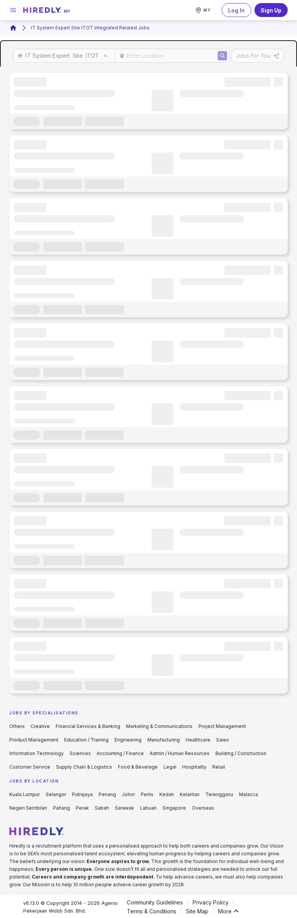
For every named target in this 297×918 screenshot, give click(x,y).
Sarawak (124, 808)
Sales (222, 740)
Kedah (166, 794)
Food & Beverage (138, 767)
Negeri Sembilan (28, 808)
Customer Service (29, 767)
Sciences (80, 753)
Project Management (222, 726)
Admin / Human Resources (180, 753)
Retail (218, 767)
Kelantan (190, 794)
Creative (40, 726)
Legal (170, 767)
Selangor (56, 794)
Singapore (174, 808)
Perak (82, 808)
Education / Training (86, 740)
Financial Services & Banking (88, 726)
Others (17, 726)
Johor (128, 794)
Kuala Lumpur (24, 794)
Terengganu (219, 794)
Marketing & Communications (159, 726)
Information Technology (36, 753)
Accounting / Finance (120, 753)
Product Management (33, 740)
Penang (107, 794)
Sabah (102, 808)
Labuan (148, 808)
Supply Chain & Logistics (84, 767)
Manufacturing (163, 740)
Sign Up (271, 10)
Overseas (203, 808)
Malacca (248, 794)
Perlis (147, 794)
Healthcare (198, 740)
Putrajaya (82, 794)
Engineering (128, 740)
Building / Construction (240, 753)
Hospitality (194, 767)
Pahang (61, 808)
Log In (236, 10)
